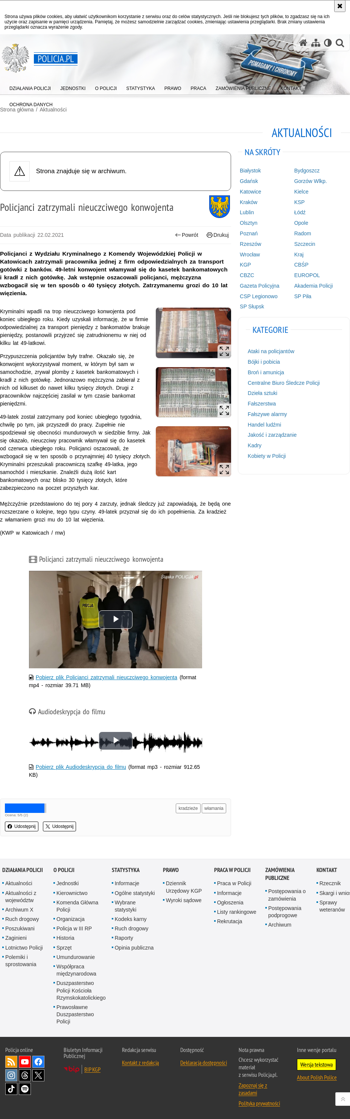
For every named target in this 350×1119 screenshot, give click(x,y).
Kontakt (327, 870)
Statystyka (126, 870)
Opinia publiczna (134, 948)
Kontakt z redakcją (140, 1062)
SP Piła (303, 296)
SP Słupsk (252, 306)
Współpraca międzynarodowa (76, 970)
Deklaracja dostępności (203, 1062)
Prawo (171, 870)
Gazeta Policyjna (259, 286)
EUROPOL (307, 275)
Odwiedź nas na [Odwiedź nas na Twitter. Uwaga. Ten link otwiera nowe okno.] (38, 1075)
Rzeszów (250, 244)
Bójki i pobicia (264, 362)
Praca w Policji (232, 870)
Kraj (299, 255)
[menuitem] (30, 87)
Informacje (127, 883)
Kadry (255, 445)
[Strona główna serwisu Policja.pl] (303, 42)
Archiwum (279, 925)
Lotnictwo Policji (24, 948)
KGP (245, 265)
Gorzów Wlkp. (310, 181)
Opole (301, 223)
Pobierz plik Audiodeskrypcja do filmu (81, 767)
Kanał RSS (11, 1062)
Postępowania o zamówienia (287, 894)
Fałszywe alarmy (267, 414)
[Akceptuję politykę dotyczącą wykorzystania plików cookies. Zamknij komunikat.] (339, 6)
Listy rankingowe (236, 912)
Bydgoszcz (307, 171)
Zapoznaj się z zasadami (253, 1088)
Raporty (124, 938)
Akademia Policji (313, 286)
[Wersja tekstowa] (328, 42)
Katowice (250, 192)
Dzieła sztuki (262, 393)
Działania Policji (22, 870)
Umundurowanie (75, 957)
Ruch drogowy (22, 919)
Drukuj (218, 235)
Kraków (248, 202)
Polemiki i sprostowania (21, 960)
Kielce (301, 192)
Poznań (248, 233)
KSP (299, 202)
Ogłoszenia (230, 902)
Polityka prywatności (259, 1103)
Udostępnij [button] (22, 826)
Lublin (247, 212)
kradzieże (188, 808)
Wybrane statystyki (126, 906)
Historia (65, 938)
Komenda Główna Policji (77, 906)
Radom (302, 233)
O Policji (64, 870)
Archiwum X (19, 910)
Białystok (250, 171)
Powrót (186, 235)
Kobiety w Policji (267, 456)
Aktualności (18, 883)
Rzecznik (330, 883)
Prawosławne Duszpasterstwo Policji (75, 1014)
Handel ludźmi (264, 425)
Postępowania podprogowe (284, 911)
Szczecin (304, 244)
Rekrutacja (229, 921)
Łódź (300, 212)
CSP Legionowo (258, 296)
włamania (214, 808)
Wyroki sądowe (184, 900)
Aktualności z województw (20, 896)
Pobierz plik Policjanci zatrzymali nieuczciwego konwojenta (106, 677)
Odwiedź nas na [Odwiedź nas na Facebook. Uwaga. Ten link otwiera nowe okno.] (38, 1062)
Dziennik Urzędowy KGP (184, 886)
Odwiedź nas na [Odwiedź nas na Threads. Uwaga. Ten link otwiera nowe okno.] (25, 1075)
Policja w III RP (74, 928)
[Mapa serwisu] (315, 42)
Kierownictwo (71, 893)
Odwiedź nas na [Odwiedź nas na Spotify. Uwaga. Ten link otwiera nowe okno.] (25, 1089)
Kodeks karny (131, 919)
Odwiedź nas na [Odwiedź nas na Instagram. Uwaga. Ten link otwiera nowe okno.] (11, 1075)
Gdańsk (249, 181)
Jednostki (67, 883)
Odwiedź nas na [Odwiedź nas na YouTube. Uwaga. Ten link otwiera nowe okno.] (25, 1062)
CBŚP (301, 265)
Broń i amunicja (266, 372)
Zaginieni (16, 938)
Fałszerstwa (262, 404)
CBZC (247, 275)
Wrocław (250, 255)
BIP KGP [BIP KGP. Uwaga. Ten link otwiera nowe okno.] (92, 1069)
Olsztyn (248, 223)
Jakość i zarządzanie (272, 435)
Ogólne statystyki (135, 893)
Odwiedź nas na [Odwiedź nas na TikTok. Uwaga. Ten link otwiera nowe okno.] (11, 1089)
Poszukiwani (20, 928)
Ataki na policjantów (271, 351)
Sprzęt (64, 948)
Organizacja (70, 919)
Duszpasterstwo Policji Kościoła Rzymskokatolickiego (81, 990)
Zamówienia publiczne (279, 874)
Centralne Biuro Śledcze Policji (284, 383)
